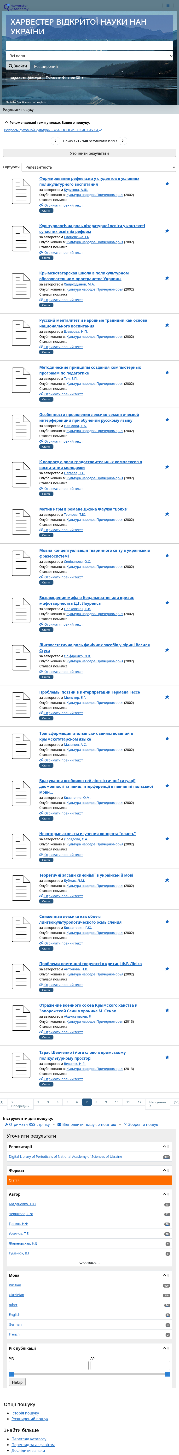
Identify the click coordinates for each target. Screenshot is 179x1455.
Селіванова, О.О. (77, 561)
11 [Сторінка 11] (128, 1102)
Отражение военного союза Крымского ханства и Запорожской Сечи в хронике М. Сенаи (88, 1008)
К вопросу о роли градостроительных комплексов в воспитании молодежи (90, 464)
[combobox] (89, 45)
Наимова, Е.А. (75, 425)
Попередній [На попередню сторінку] (20, 1104)
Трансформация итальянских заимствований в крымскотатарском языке (86, 736)
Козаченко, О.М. (77, 797)
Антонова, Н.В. (76, 969)
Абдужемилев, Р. (77, 1016)
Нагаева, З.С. (74, 473)
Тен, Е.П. (71, 378)
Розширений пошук (30, 1418)
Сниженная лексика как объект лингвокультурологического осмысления (80, 919)
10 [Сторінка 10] (116, 1102)
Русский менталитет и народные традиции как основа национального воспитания (93, 323)
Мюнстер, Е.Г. (75, 697)
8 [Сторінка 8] (96, 1102)
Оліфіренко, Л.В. (77, 656)
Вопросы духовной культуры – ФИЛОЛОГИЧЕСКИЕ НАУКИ (53, 130)
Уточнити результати (89, 153)
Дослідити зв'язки (28, 1450)
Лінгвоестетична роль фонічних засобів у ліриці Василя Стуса (94, 647)
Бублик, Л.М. (74, 880)
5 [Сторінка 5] (67, 1102)
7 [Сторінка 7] (86, 1102)
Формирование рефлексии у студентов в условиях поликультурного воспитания (89, 181)
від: (12, 1358)
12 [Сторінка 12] (139, 1102)
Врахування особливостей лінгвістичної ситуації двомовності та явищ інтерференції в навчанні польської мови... (96, 786)
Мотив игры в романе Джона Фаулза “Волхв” (83, 509)
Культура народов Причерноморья (94, 194)
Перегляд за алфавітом (33, 1444)
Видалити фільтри (25, 78)
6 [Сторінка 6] (77, 1102)
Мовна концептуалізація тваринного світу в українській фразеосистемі (94, 553)
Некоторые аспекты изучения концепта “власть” (87, 833)
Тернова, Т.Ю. (75, 514)
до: (93, 1358)
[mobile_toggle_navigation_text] (167, 5)
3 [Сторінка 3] (48, 1102)
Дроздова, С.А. (76, 839)
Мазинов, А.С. (75, 744)
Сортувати (11, 167)
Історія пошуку (25, 1413)
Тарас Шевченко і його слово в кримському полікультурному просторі (82, 1055)
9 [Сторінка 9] (106, 1102)
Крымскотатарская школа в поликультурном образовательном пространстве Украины (84, 275)
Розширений (46, 66)
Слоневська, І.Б (76, 237)
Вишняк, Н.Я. (75, 1063)
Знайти (18, 66)
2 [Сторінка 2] (38, 1102)
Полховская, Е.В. (77, 608)
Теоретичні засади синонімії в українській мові (86, 875)
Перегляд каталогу (29, 1439)
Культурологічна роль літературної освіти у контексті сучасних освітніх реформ (92, 228)
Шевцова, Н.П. (76, 331)
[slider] (11, 1374)
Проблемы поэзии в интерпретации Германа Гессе (89, 692)
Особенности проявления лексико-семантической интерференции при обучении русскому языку (89, 417)
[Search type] (89, 55)
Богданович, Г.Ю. (78, 927)
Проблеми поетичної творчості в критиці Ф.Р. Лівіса (90, 963)
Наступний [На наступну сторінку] (157, 1104)
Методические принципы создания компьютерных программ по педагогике (90, 370)
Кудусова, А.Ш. (76, 189)
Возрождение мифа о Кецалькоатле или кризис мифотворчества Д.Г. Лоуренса (86, 600)
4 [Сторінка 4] (57, 1102)
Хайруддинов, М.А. (79, 284)
